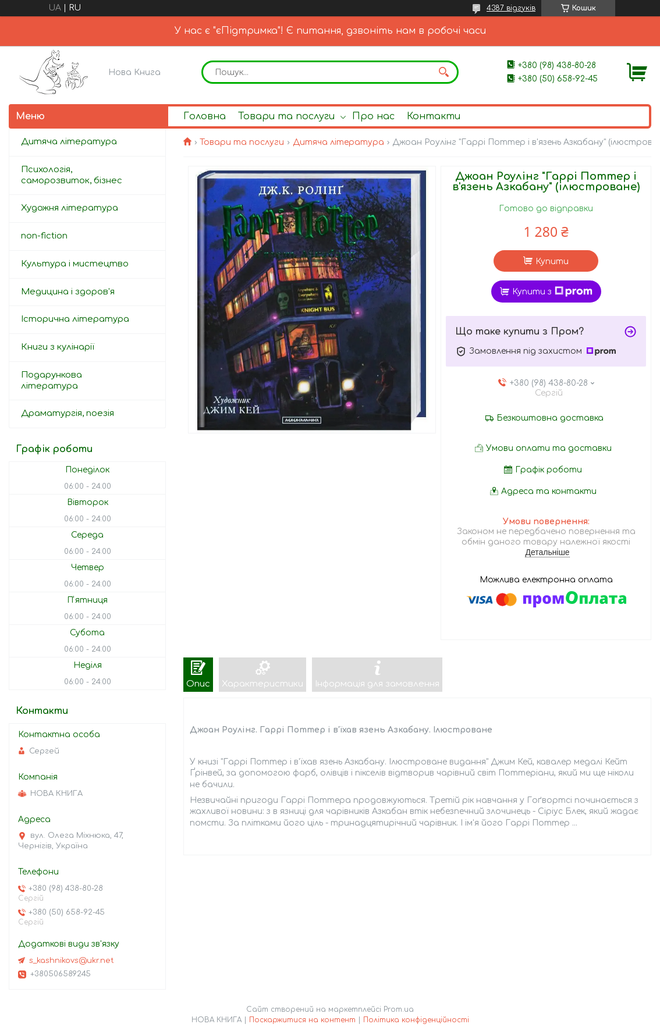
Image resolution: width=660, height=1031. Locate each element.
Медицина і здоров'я (68, 292)
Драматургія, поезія (67, 413)
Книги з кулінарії (57, 347)
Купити (552, 261)
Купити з (552, 291)
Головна (204, 116)
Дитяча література (338, 142)
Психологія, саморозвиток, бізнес (71, 175)
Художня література (69, 208)
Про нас (373, 116)
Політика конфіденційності (416, 1020)
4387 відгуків (511, 8)
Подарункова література (51, 380)
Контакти (433, 116)
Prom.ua (399, 1009)
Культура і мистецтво (75, 264)
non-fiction (44, 236)
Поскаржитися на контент (302, 1020)
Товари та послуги (286, 116)
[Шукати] (444, 72)
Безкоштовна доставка (550, 418)
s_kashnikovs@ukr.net (71, 961)
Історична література (75, 319)
